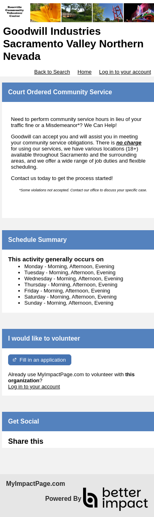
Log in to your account (125, 72)
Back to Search (52, 72)
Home (84, 72)
